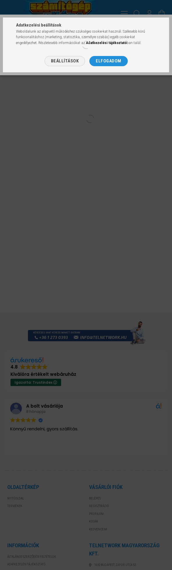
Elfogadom (108, 61)
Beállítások (65, 61)
